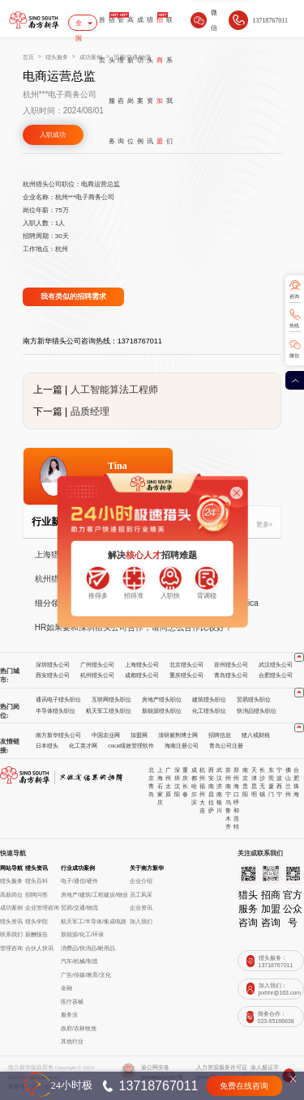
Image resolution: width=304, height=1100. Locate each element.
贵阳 (245, 790)
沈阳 (177, 790)
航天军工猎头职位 (108, 711)
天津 (254, 774)
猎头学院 (36, 922)
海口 (236, 790)
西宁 (279, 790)
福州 (202, 790)
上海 (160, 774)
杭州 (202, 774)
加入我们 (141, 922)
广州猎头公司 (97, 665)
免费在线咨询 (244, 1085)
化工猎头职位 (209, 711)
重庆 (185, 774)
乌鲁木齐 (228, 814)
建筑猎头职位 (209, 700)
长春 (185, 790)
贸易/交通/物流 (79, 908)
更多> (264, 524)
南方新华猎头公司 (58, 735)
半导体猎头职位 (55, 711)
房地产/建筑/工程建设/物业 (94, 895)
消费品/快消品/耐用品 (88, 948)
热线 (294, 325)
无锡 (262, 790)
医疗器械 (72, 1002)
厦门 (271, 790)
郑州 (236, 774)
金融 (66, 988)
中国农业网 (106, 735)
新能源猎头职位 (162, 711)
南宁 (228, 790)
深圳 (177, 774)
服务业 (69, 1015)
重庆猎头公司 (186, 675)
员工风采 (141, 895)
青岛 (151, 790)
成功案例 (140, 80)
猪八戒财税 (256, 735)
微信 (294, 355)
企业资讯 (141, 908)
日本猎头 (47, 746)
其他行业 (72, 1041)
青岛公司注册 (226, 746)
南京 (245, 774)
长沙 (262, 774)
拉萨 (211, 806)
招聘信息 (219, 735)
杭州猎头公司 (97, 675)
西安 (211, 774)
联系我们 (169, 80)
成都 (194, 774)
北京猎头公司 (186, 665)
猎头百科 (36, 881)
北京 (151, 774)
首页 (102, 40)
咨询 (294, 296)
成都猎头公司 (142, 675)
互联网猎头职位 (111, 700)
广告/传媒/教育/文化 (86, 975)
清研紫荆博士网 (178, 735)
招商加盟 (159, 80)
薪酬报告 (36, 935)
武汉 (219, 774)
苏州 (228, 774)
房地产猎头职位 (162, 700)
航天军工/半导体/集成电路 (93, 922)
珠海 (296, 790)
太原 (168, 790)
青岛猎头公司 (231, 675)
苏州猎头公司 (231, 665)
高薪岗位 (130, 80)
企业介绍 (141, 881)
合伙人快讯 (39, 948)
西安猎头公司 (53, 675)
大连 (202, 806)
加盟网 (139, 735)
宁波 (279, 774)
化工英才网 (83, 746)
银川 (219, 806)
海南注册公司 (182, 746)
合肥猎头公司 (276, 675)
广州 (168, 774)
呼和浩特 (236, 814)
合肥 (296, 774)
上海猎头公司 (142, 665)
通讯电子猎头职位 (58, 700)
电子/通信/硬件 (79, 881)
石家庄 (160, 794)
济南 (219, 790)
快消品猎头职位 (256, 711)
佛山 (288, 774)
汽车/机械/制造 (79, 961)
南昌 (211, 790)
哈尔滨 (194, 794)
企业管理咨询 (42, 908)
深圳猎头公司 (53, 665)
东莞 (271, 774)
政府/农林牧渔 (78, 1028)
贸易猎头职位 (254, 700)
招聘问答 (36, 895)
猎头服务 (112, 80)
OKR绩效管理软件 (131, 746)
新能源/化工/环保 (82, 935)
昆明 (254, 790)
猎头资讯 (150, 80)
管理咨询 (121, 80)
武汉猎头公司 (276, 665)
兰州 (288, 790)
